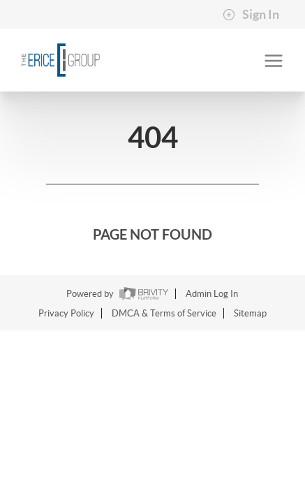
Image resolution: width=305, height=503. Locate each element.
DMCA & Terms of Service (164, 313)
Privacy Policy (66, 313)
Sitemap (250, 313)
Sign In (251, 15)
